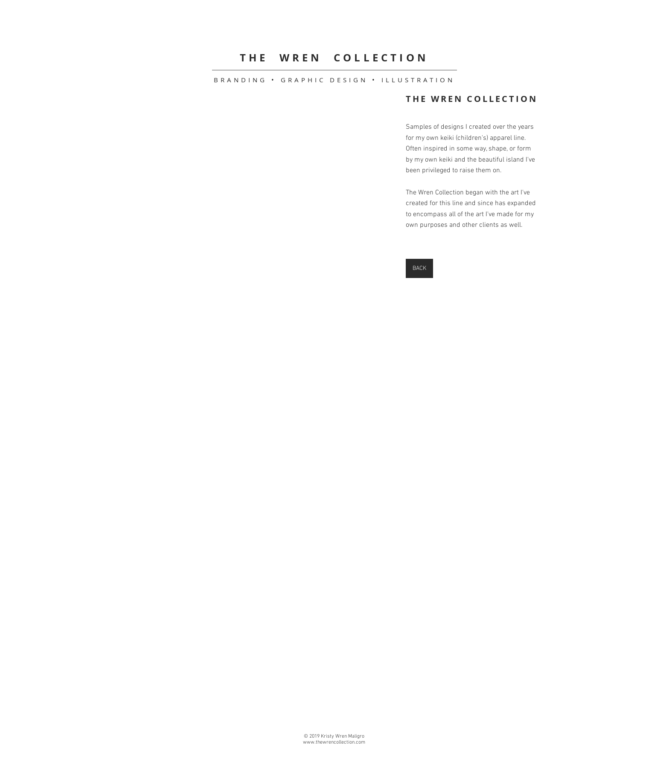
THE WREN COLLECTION (334, 57)
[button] (198, 132)
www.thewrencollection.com (334, 742)
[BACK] (419, 268)
